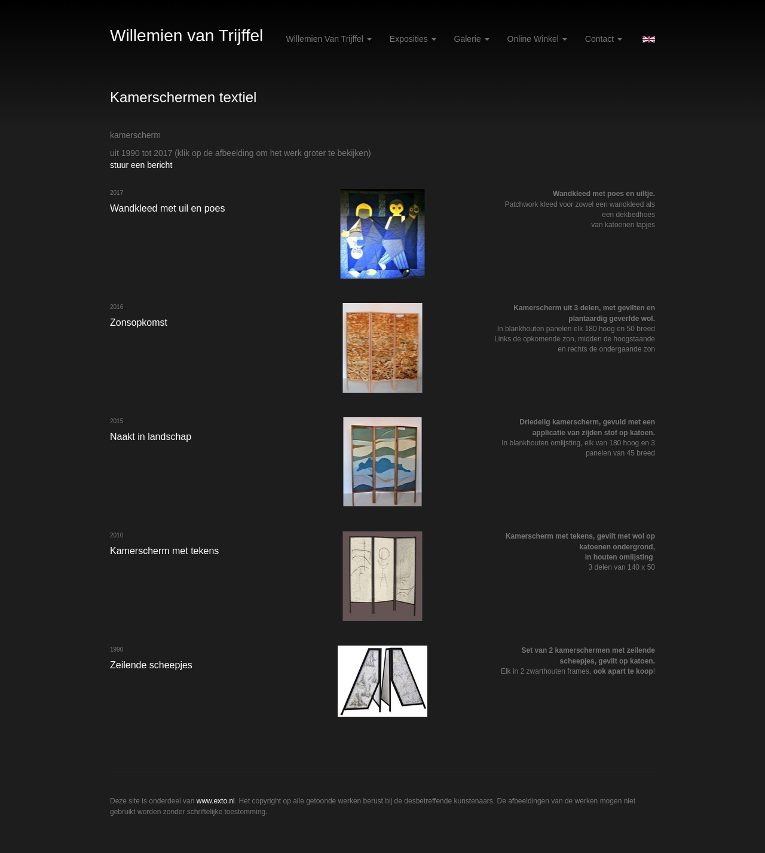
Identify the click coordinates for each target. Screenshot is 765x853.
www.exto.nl (216, 801)
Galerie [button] (471, 39)
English (649, 39)
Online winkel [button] (537, 39)
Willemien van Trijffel (186, 35)
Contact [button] (603, 39)
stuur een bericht (141, 165)
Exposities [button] (413, 39)
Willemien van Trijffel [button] (329, 39)
